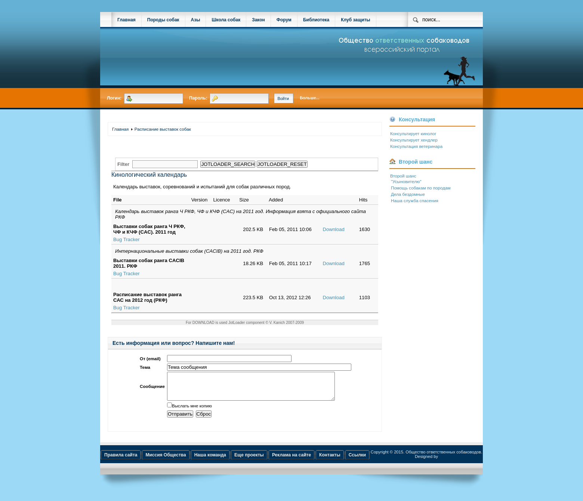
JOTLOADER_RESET (282, 164)
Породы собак (163, 19)
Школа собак (226, 19)
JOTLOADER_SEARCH (228, 164)
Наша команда (210, 460)
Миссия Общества (165, 460)
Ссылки (357, 460)
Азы (195, 19)
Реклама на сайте (291, 460)
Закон (258, 19)
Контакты (329, 460)
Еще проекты (249, 460)
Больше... (310, 97)
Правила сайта (120, 460)
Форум (284, 19)
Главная (126, 19)
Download (333, 229)
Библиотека (316, 19)
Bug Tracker (126, 239)
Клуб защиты (355, 19)
